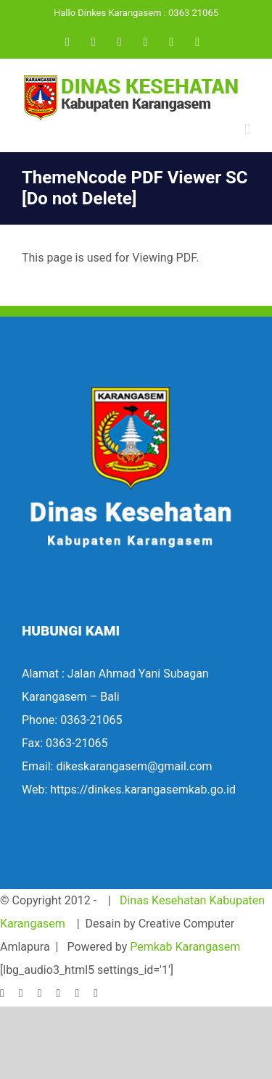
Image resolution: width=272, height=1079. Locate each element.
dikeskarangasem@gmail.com (134, 766)
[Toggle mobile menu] (247, 129)
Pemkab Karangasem (185, 947)
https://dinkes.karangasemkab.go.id (143, 789)
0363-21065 (91, 720)
